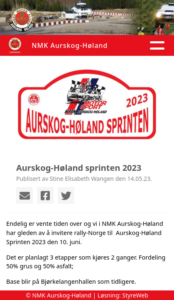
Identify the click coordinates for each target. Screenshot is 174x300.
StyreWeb (135, 295)
